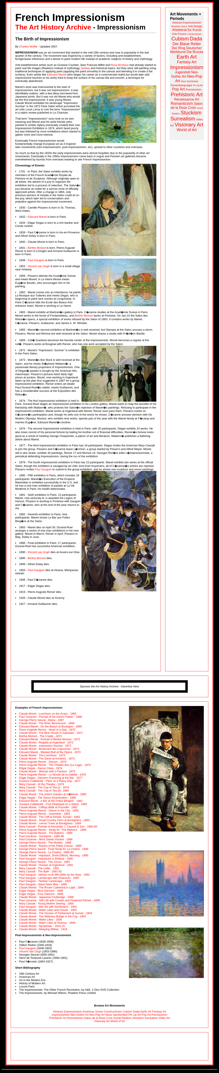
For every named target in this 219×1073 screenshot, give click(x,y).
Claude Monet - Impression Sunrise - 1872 (45, 745)
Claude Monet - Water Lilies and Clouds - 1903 (48, 910)
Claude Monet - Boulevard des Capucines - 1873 (49, 748)
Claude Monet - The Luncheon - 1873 (42, 755)
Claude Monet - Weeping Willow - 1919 (43, 929)
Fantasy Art (159, 1011)
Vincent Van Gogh (30, 951)
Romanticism (75, 1018)
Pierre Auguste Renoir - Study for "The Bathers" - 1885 (52, 829)
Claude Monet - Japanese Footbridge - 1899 (46, 897)
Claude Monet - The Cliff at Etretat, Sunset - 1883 (49, 816)
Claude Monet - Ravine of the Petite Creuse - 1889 (50, 845)
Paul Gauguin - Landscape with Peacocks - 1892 (49, 877)
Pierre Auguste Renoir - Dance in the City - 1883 (48, 810)
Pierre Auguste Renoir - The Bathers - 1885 (46, 833)
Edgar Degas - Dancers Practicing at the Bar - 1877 (51, 777)
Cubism (127, 1011)
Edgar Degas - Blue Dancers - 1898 (41, 890)
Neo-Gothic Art (79, 1014)
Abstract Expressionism (67, 1011)
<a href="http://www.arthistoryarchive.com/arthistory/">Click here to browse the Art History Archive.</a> (187, 76)
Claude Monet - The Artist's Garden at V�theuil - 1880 (52, 794)
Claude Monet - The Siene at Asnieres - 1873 (47, 758)
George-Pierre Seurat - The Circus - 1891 (44, 861)
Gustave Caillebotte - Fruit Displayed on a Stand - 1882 (53, 804)
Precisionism (159, 1014)
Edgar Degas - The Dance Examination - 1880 (47, 797)
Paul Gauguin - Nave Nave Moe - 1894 (43, 884)
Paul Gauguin (36, 260)
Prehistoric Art (58, 1018)
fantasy (85, 68)
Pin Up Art (134, 1014)
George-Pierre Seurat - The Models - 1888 (45, 842)
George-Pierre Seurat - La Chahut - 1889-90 (46, 852)
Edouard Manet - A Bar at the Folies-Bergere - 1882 (51, 800)
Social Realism (122, 1018)
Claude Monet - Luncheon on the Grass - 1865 (47, 713)
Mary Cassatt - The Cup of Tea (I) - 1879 (44, 787)
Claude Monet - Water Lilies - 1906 (40, 919)
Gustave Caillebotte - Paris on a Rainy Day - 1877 (50, 781)
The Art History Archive (53, 27)
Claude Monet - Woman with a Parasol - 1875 (47, 771)
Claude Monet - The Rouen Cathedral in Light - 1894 (51, 887)
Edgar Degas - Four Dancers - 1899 (41, 893)
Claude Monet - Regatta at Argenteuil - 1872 (46, 742)
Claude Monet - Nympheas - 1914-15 (42, 926)
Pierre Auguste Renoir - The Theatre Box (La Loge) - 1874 (55, 765)
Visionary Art (102, 1021)
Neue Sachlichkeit (116, 1014)
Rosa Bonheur (120, 65)
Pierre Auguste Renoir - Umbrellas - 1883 (44, 813)
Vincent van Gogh (39, 266)
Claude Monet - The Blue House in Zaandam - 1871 (51, 732)
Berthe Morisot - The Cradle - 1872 (40, 736)
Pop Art (146, 1014)
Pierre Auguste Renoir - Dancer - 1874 (42, 761)
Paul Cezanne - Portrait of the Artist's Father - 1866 (50, 716)
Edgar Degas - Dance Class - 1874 (40, 768)
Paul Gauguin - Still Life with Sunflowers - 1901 (48, 906)
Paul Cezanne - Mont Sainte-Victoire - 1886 (46, 839)
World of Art (117, 1021)
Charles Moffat (28, 46)
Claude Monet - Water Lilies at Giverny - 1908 (47, 922)
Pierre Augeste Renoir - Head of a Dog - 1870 (47, 729)
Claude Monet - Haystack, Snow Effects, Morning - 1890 (53, 855)
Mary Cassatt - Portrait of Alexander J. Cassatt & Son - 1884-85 (58, 826)
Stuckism (138, 1018)
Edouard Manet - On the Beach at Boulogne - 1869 (50, 726)
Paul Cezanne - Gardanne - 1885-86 (41, 836)
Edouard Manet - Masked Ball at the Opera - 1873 (50, 752)
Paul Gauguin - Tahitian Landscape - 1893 (45, 881)
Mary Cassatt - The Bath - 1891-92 (40, 871)
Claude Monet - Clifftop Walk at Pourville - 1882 (48, 807)
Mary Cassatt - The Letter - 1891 (39, 868)
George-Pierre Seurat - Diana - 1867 (41, 720)
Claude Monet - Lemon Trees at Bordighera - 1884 (50, 823)
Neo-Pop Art (97, 1014)
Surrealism (151, 1018)
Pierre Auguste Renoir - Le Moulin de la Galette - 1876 (52, 774)
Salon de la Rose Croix (98, 1018)
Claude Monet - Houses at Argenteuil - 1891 (46, 865)
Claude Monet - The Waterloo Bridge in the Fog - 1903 (52, 916)
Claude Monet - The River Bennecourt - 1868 (46, 723)
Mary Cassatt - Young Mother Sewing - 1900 (46, 903)
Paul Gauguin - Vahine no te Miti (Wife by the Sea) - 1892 (54, 874)
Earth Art (146, 1011)
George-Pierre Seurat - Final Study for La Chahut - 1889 (53, 849)
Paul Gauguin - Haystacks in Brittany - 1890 (46, 858)
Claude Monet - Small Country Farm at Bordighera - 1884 (54, 820)
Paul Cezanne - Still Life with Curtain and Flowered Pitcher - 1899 (59, 900)
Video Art (164, 1018)
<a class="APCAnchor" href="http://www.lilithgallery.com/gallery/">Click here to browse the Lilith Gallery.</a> (109, 1046)
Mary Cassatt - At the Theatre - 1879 (41, 784)
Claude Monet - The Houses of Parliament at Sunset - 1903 (55, 913)
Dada (136, 1011)
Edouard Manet (56, 74)
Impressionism (61, 1014)
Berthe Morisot (37, 247)
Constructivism (113, 1011)
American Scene (93, 1011)
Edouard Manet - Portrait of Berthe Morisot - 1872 (49, 739)
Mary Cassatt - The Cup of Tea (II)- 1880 (44, 790)
